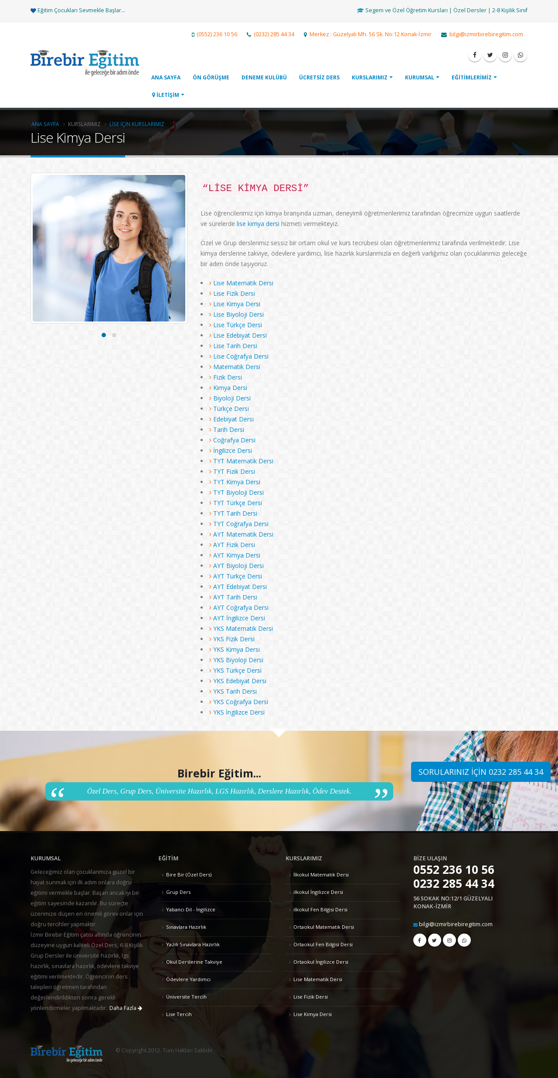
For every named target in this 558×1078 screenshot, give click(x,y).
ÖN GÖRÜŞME (211, 77)
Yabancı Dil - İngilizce (190, 909)
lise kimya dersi (259, 223)
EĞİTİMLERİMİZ (472, 77)
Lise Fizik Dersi (310, 996)
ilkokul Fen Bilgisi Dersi (320, 909)
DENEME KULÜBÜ (264, 77)
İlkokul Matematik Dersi (321, 874)
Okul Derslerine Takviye (194, 961)
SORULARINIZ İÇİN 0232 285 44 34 (480, 772)
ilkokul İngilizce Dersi (318, 892)
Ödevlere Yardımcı (188, 979)
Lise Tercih (179, 1014)
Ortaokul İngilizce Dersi (320, 961)
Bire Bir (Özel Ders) (188, 874)
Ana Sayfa (45, 123)
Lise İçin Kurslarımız (136, 123)
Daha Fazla (125, 1008)
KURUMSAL (419, 77)
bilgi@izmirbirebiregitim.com (456, 924)
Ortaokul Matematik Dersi (323, 927)
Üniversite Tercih (186, 996)
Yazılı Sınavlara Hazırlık (193, 944)
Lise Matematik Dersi (317, 979)
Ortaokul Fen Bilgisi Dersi (323, 944)
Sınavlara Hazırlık (186, 927)
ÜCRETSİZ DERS (319, 77)
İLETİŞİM (165, 95)
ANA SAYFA (165, 77)
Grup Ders (178, 892)
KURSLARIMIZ (370, 77)
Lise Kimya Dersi (312, 1014)
